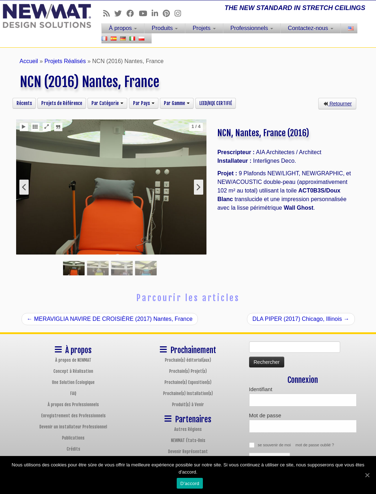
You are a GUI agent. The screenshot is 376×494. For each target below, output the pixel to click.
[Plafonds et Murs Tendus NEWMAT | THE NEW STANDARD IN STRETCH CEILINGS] (44, 16)
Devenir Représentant (188, 451)
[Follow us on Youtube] (145, 13)
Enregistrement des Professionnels (73, 415)
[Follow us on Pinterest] (169, 13)
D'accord (189, 483)
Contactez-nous (310, 28)
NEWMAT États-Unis (188, 440)
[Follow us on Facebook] (133, 13)
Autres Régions (188, 429)
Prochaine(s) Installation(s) (188, 393)
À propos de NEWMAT (73, 360)
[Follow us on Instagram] (180, 13)
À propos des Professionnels (73, 404)
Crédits (73, 449)
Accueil (29, 61)
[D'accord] (367, 475)
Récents (24, 103)
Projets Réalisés (65, 61)
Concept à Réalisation (73, 371)
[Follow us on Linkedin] (157, 13)
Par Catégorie (107, 103)
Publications (73, 438)
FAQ (73, 393)
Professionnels (251, 28)
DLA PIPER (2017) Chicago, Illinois (300, 319)
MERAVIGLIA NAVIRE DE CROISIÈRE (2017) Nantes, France (110, 319)
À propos (123, 28)
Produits (165, 28)
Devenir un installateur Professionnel (73, 426)
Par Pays (143, 103)
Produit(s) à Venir (188, 404)
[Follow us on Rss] (108, 13)
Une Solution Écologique (73, 382)
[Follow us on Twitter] (120, 13)
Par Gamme (177, 103)
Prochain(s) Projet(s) (188, 371)
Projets (203, 28)
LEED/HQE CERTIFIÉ (215, 103)
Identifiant (260, 389)
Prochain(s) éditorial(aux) (188, 360)
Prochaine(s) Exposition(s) (188, 382)
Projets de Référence (61, 103)
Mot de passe (265, 415)
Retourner (337, 103)
